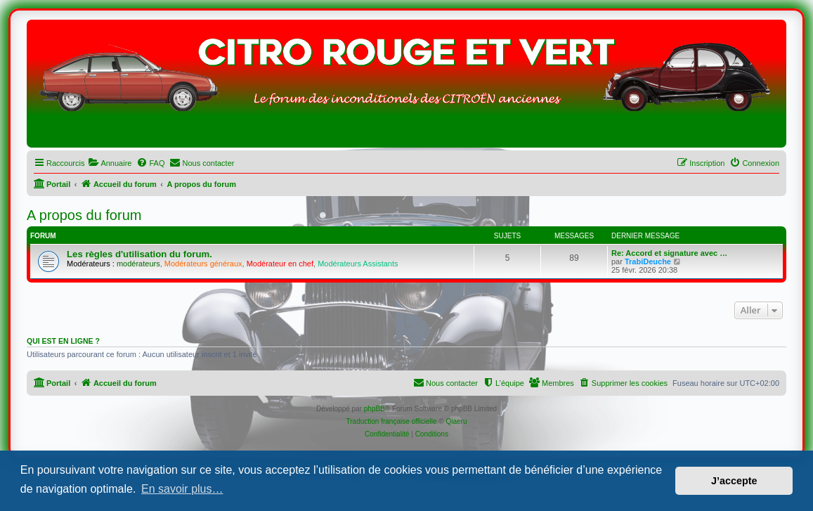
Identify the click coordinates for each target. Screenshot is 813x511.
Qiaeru (456, 421)
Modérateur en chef (280, 263)
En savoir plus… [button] (182, 489)
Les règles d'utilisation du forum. (139, 254)
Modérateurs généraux (203, 263)
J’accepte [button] (734, 480)
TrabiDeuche (648, 261)
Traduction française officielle (391, 421)
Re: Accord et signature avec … (669, 253)
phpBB (374, 409)
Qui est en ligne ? (63, 341)
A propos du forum (84, 215)
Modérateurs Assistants (358, 263)
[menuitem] (109, 163)
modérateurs (138, 263)
